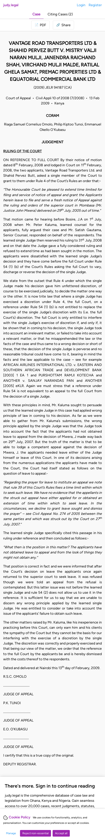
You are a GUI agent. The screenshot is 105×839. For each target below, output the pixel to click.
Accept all (61, 833)
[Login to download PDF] (40, 25)
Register (95, 5)
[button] (63, 25)
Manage (11, 833)
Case (36, 14)
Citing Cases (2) (60, 14)
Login (81, 5)
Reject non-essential (35, 833)
